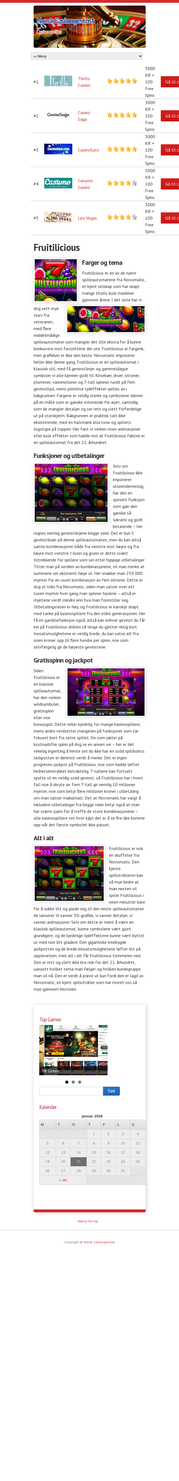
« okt (63, 1180)
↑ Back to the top (86, 1221)
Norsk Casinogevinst (65, 20)
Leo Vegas (87, 218)
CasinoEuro (88, 150)
